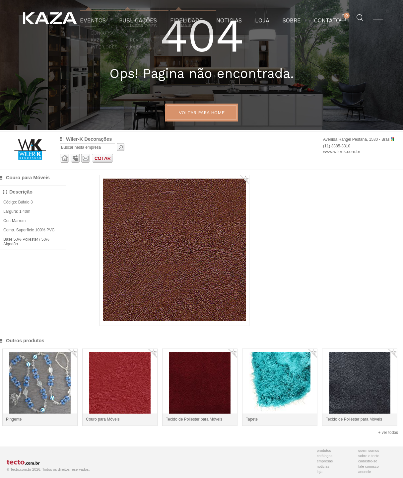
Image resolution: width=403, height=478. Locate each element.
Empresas (325, 461)
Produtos (324, 450)
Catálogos (324, 456)
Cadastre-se (367, 461)
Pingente (14, 419)
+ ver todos (388, 432)
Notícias (323, 466)
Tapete (252, 419)
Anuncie (364, 472)
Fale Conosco (368, 466)
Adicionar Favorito (244, 179)
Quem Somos (368, 450)
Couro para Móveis (102, 419)
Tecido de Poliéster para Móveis (194, 419)
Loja (319, 472)
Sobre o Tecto (368, 456)
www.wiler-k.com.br (341, 151)
